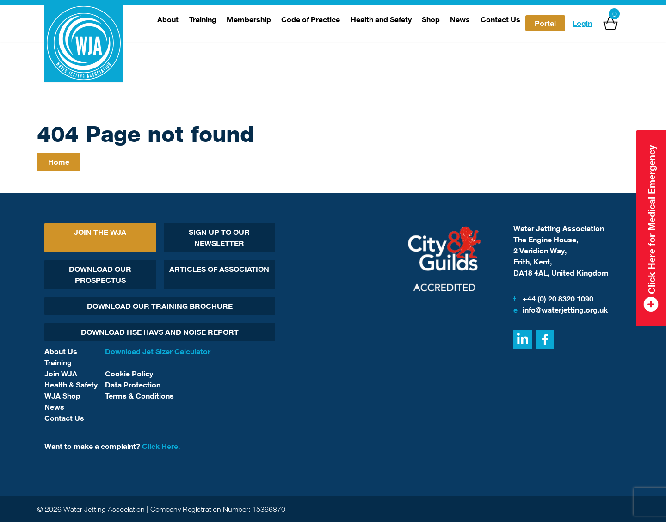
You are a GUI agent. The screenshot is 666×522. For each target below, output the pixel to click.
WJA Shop (62, 395)
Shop (431, 19)
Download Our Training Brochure (160, 306)
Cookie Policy (129, 373)
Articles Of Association (219, 269)
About (168, 19)
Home (58, 161)
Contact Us (500, 19)
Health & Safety (71, 384)
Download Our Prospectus (100, 274)
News (460, 19)
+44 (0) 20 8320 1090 (553, 298)
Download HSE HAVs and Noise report (160, 332)
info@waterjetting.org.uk (560, 309)
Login (582, 23)
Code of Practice (310, 19)
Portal (545, 23)
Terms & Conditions (139, 395)
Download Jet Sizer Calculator (157, 351)
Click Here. (161, 446)
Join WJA (60, 373)
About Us (60, 351)
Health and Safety (381, 19)
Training (202, 19)
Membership (249, 19)
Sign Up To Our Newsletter (219, 237)
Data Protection (132, 384)
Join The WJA (100, 232)
